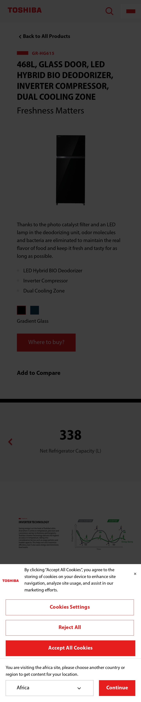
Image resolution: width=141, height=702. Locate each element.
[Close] (135, 574)
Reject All (70, 627)
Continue (117, 688)
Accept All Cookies (70, 648)
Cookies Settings (70, 607)
